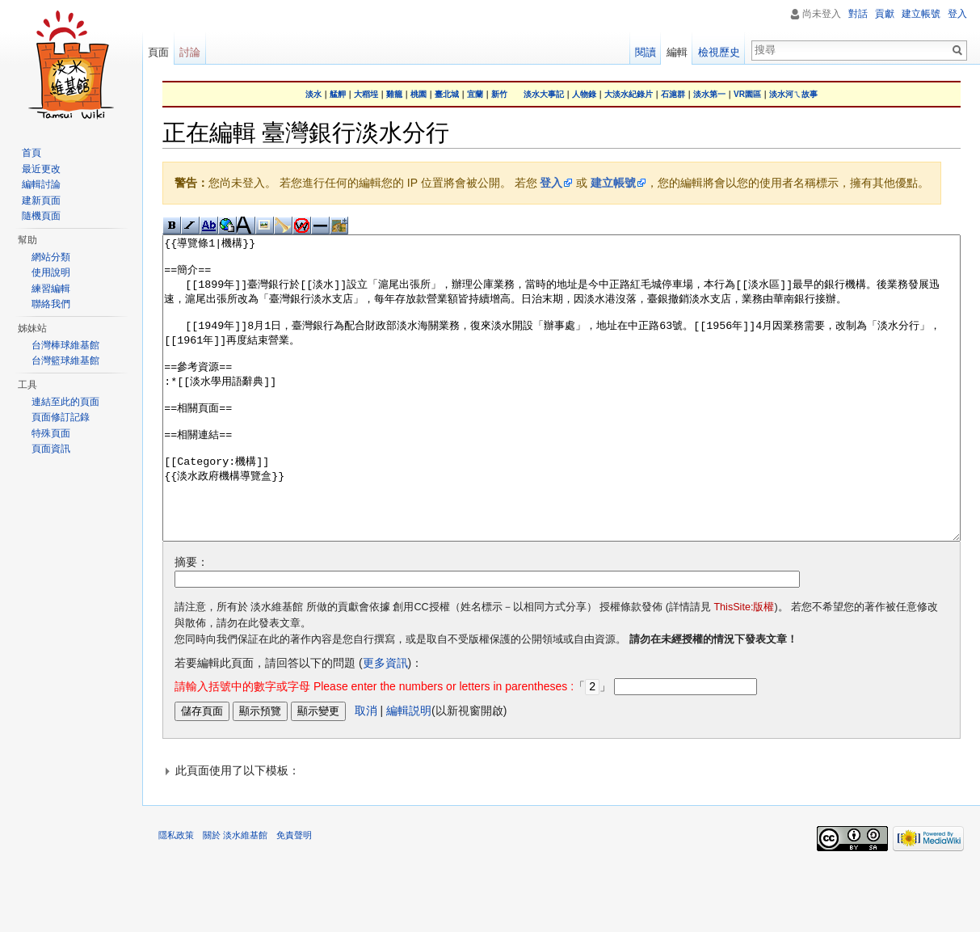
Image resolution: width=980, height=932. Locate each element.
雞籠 (394, 94)
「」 (393, 746)
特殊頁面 (51, 433)
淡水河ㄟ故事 (793, 94)
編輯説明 (408, 770)
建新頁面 (41, 200)
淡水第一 (709, 94)
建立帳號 (613, 182)
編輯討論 (41, 184)
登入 (551, 182)
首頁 (31, 152)
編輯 (677, 52)
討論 (189, 52)
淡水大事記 (544, 94)
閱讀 (645, 52)
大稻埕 (366, 94)
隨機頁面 (41, 215)
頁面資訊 (51, 448)
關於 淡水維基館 (235, 895)
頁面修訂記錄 (61, 417)
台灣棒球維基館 (65, 345)
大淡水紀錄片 (628, 94)
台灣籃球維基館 (65, 360)
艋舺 (338, 94)
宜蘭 (475, 94)
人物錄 (584, 94)
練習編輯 (51, 288)
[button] (561, 830)
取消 (366, 770)
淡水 (313, 94)
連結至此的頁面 (65, 401)
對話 (858, 13)
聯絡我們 (51, 304)
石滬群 (673, 94)
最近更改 (41, 169)
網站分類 (51, 257)
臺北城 (447, 94)
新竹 (499, 94)
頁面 (158, 52)
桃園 (418, 94)
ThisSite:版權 (743, 667)
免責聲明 (294, 895)
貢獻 (884, 13)
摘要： (191, 622)
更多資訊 (385, 723)
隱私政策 (176, 895)
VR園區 (747, 94)
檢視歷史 (719, 52)
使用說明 (51, 272)
